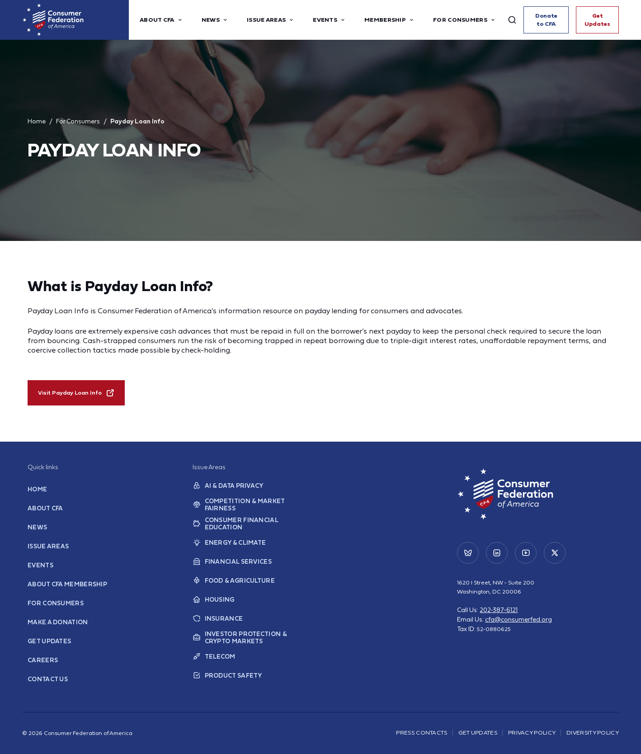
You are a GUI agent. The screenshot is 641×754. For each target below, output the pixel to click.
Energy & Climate (228, 549)
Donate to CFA (551, 19)
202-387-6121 (499, 616)
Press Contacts (421, 732)
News (37, 533)
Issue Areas (47, 552)
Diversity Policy (592, 732)
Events (40, 571)
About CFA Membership (66, 590)
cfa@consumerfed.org (518, 625)
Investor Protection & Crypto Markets (238, 644)
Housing (213, 606)
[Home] (75, 20)
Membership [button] (389, 20)
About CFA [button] (162, 20)
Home (37, 121)
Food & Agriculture (232, 587)
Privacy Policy (532, 732)
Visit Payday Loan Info (76, 392)
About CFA (44, 514)
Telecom (213, 663)
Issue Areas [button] (271, 20)
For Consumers (78, 121)
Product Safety (226, 682)
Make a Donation (56, 628)
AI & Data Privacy (227, 492)
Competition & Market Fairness (237, 511)
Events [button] (329, 20)
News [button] (215, 20)
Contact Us (47, 685)
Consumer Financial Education (233, 530)
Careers (42, 666)
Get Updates (600, 19)
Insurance (216, 625)
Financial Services (230, 568)
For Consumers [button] (464, 20)
